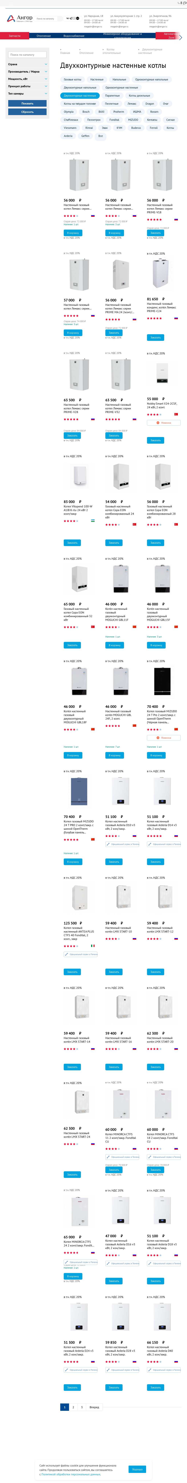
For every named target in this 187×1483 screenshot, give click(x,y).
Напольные (119, 79)
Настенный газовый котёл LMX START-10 (118, 929)
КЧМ (119, 128)
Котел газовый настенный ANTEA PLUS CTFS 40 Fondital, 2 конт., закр (79, 933)
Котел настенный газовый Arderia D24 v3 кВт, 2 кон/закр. (79, 1350)
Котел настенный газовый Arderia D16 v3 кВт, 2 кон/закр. (120, 1244)
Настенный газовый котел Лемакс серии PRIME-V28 (76, 408)
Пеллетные (112, 103)
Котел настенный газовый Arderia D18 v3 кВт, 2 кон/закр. (162, 1244)
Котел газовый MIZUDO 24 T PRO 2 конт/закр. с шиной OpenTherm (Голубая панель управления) (79, 826)
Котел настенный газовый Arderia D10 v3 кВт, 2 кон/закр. (120, 824)
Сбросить (27, 112)
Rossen (154, 111)
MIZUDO (133, 119)
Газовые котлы (72, 79)
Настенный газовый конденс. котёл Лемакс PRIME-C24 (161, 307)
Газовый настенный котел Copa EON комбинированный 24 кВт (119, 511)
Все (100, 136)
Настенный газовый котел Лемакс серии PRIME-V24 (76, 306)
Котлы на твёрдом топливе (80, 103)
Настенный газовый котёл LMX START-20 (160, 1039)
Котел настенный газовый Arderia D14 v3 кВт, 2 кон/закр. (162, 824)
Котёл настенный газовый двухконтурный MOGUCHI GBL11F (116, 614)
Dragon (150, 103)
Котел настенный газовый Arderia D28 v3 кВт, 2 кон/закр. (120, 1350)
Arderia (68, 136)
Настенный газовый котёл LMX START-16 (118, 1039)
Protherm (118, 111)
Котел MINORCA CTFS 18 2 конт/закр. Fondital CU (162, 1137)
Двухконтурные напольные (80, 87)
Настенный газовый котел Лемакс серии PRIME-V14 (118, 206)
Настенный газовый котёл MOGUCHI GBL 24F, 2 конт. (118, 714)
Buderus (136, 128)
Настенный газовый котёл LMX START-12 (160, 929)
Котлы (170, 128)
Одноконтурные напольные (151, 79)
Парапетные (112, 95)
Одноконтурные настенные (122, 87)
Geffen (85, 136)
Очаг (166, 103)
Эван (105, 128)
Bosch (86, 111)
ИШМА (137, 111)
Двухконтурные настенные (80, 95)
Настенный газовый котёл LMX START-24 (77, 1134)
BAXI (101, 111)
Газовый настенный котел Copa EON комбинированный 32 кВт (78, 614)
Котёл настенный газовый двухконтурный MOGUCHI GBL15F (158, 614)
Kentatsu (152, 119)
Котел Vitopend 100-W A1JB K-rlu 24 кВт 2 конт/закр (78, 509)
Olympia (68, 111)
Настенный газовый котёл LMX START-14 (77, 1039)
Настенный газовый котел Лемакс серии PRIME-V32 (118, 408)
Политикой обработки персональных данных (70, 1474)
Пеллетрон (93, 119)
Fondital (114, 119)
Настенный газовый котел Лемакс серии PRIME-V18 (160, 208)
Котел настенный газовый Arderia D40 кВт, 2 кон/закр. (160, 1350)
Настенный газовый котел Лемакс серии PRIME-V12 (76, 206)
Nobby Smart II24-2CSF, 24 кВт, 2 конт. (162, 405)
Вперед (94, 1407)
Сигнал (170, 119)
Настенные (97, 79)
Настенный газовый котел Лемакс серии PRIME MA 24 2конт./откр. (118, 308)
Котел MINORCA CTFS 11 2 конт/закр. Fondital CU (120, 1137)
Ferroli (154, 128)
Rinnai (89, 128)
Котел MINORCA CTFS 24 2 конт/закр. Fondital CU (79, 1243)
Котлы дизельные (139, 95)
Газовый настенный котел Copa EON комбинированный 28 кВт (161, 511)
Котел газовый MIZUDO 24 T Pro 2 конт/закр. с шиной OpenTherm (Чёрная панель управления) (162, 716)
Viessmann (70, 128)
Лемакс (132, 103)
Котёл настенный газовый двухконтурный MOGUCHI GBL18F (75, 716)
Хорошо (137, 1469)
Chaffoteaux (71, 119)
